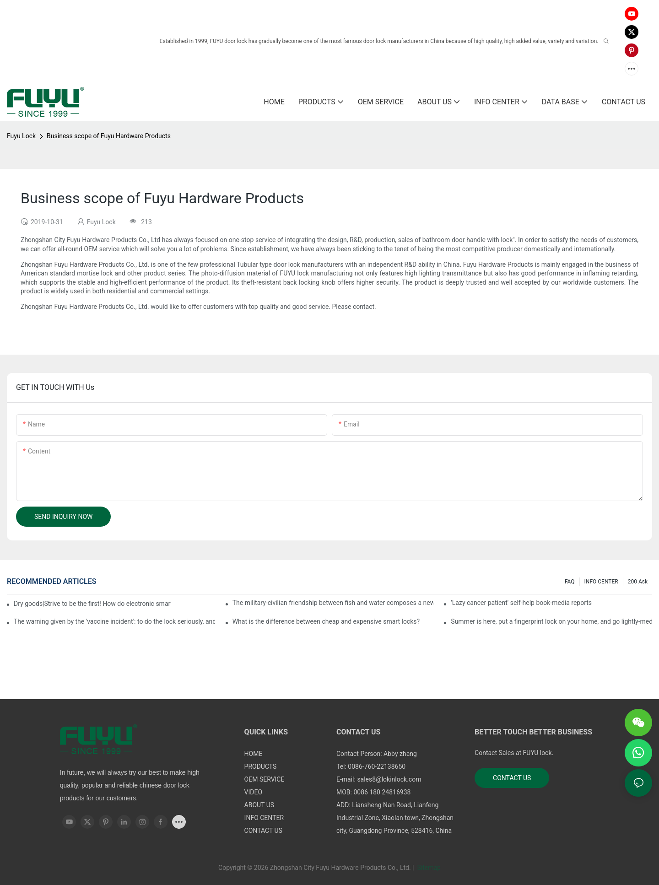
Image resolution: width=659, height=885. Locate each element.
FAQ (570, 581)
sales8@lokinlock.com (389, 779)
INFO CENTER (601, 581)
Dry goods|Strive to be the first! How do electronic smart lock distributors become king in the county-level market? (92, 603)
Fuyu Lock (21, 136)
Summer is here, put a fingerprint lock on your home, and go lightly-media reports (551, 621)
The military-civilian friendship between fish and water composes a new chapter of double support (333, 602)
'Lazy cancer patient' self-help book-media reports (521, 602)
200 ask (638, 581)
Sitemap (428, 867)
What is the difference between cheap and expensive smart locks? (326, 621)
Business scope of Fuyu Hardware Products (109, 136)
